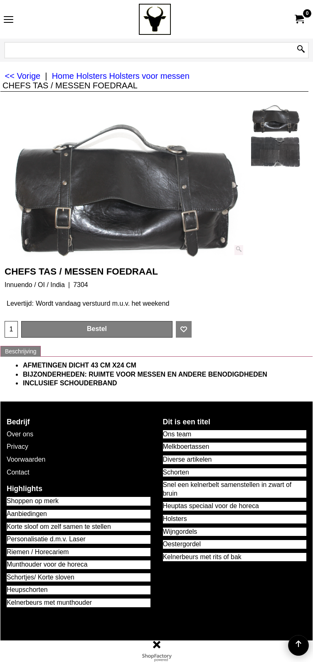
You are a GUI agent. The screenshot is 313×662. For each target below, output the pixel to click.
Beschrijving (20, 351)
